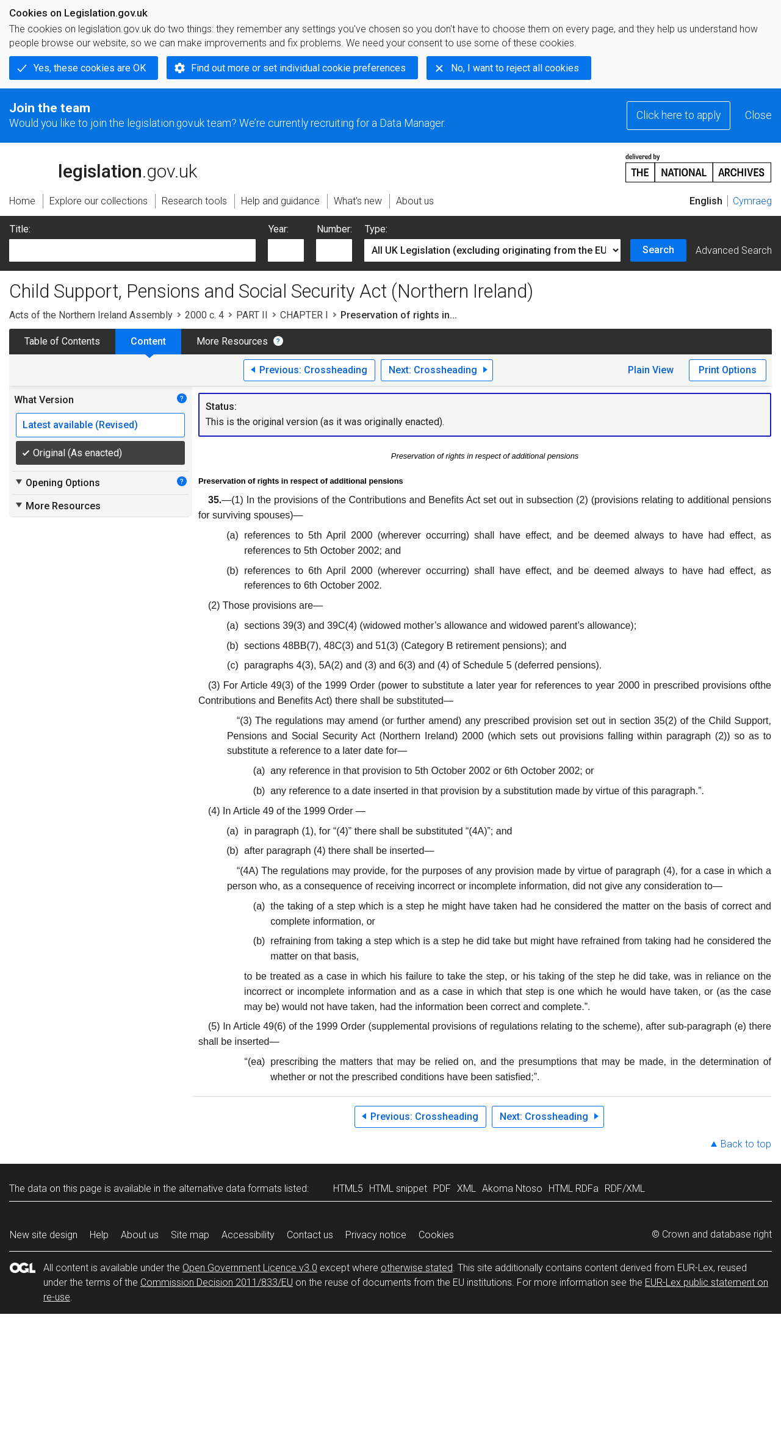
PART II (252, 315)
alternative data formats (230, 1188)
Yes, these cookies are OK (90, 68)
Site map (190, 1235)
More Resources (232, 341)
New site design (43, 1235)
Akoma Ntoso (512, 1188)
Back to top (746, 1144)
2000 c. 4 (204, 315)
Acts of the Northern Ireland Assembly (91, 315)
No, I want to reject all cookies (515, 68)
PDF (442, 1188)
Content (148, 341)
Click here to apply (678, 115)
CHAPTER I (304, 315)
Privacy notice (375, 1235)
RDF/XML (625, 1188)
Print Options (728, 370)
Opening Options (57, 482)
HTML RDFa (574, 1188)
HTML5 (348, 1188)
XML (466, 1188)
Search (658, 250)
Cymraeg (752, 201)
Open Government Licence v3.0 (249, 1268)
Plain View (651, 370)
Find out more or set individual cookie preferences (298, 68)
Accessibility (248, 1235)
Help (99, 1235)
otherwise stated (417, 1268)
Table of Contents (62, 341)
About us (140, 1235)
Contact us (310, 1235)
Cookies (436, 1235)
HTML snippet (398, 1188)
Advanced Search (734, 250)
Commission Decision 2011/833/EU (216, 1282)
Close (758, 115)
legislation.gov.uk (103, 167)
